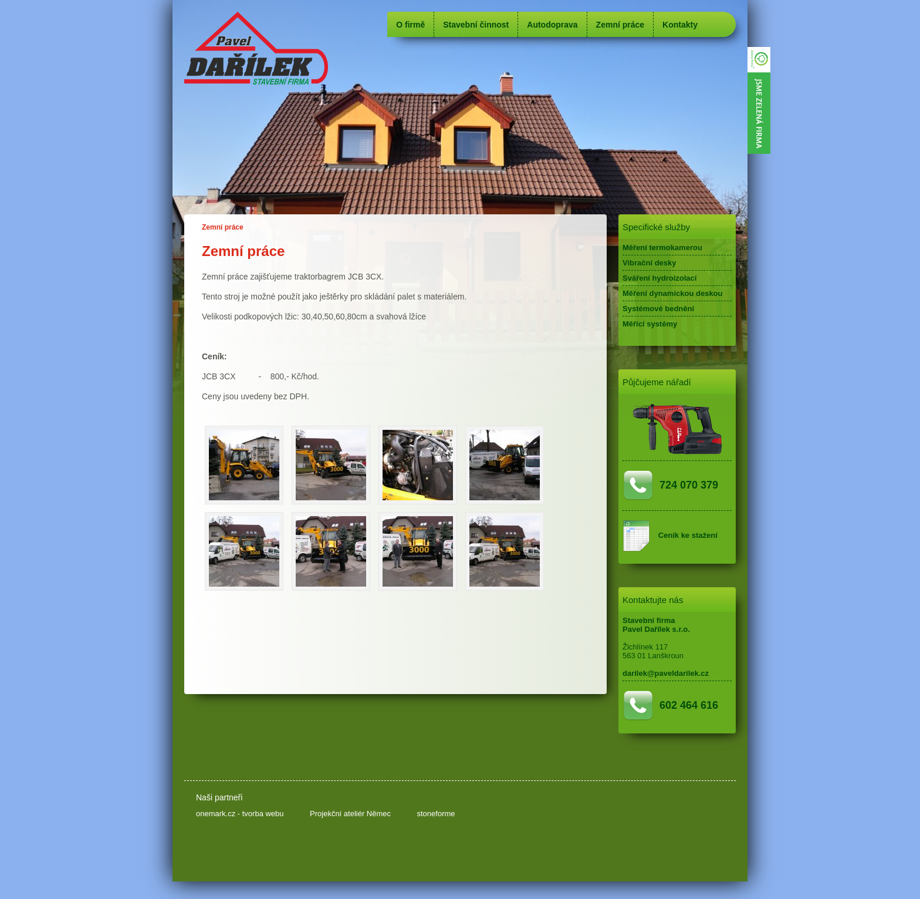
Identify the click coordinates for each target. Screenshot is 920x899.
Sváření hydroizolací (659, 278)
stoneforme (436, 813)
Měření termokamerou (662, 247)
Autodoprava (552, 24)
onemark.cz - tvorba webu (240, 813)
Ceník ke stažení (688, 535)
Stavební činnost (476, 24)
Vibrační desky (650, 262)
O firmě (410, 24)
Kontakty (680, 24)
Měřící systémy (650, 323)
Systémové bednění (658, 308)
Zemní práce (620, 24)
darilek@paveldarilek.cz (666, 673)
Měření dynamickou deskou (673, 293)
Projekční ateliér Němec (350, 813)
